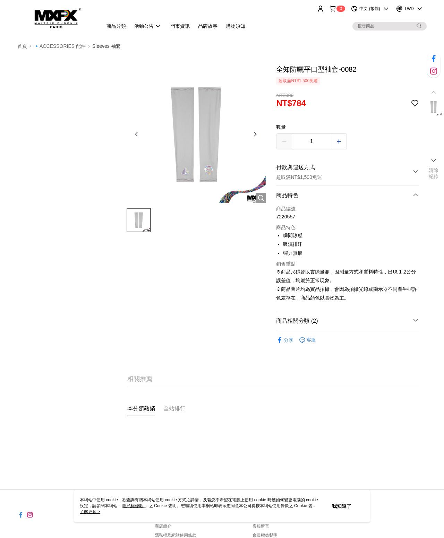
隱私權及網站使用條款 (175, 535)
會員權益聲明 (265, 535)
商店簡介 (163, 526)
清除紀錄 (434, 173)
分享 (284, 340)
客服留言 (261, 526)
